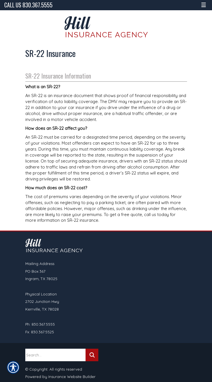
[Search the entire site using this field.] (55, 355)
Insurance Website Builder (71, 376)
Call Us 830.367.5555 (28, 5)
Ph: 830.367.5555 (40, 324)
